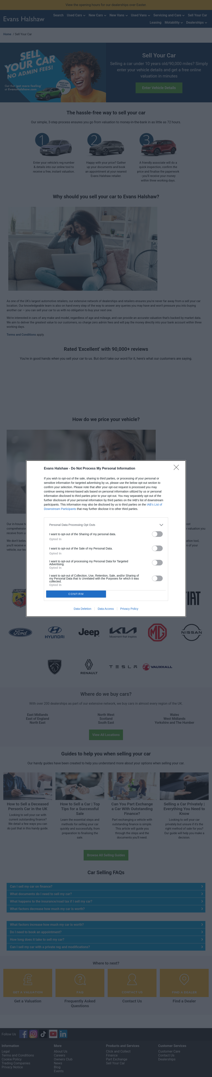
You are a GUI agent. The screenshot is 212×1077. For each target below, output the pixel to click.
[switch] (157, 534)
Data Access (106, 608)
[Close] (178, 469)
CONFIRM (76, 593)
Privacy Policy (129, 608)
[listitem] (106, 525)
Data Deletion (82, 608)
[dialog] (106, 539)
